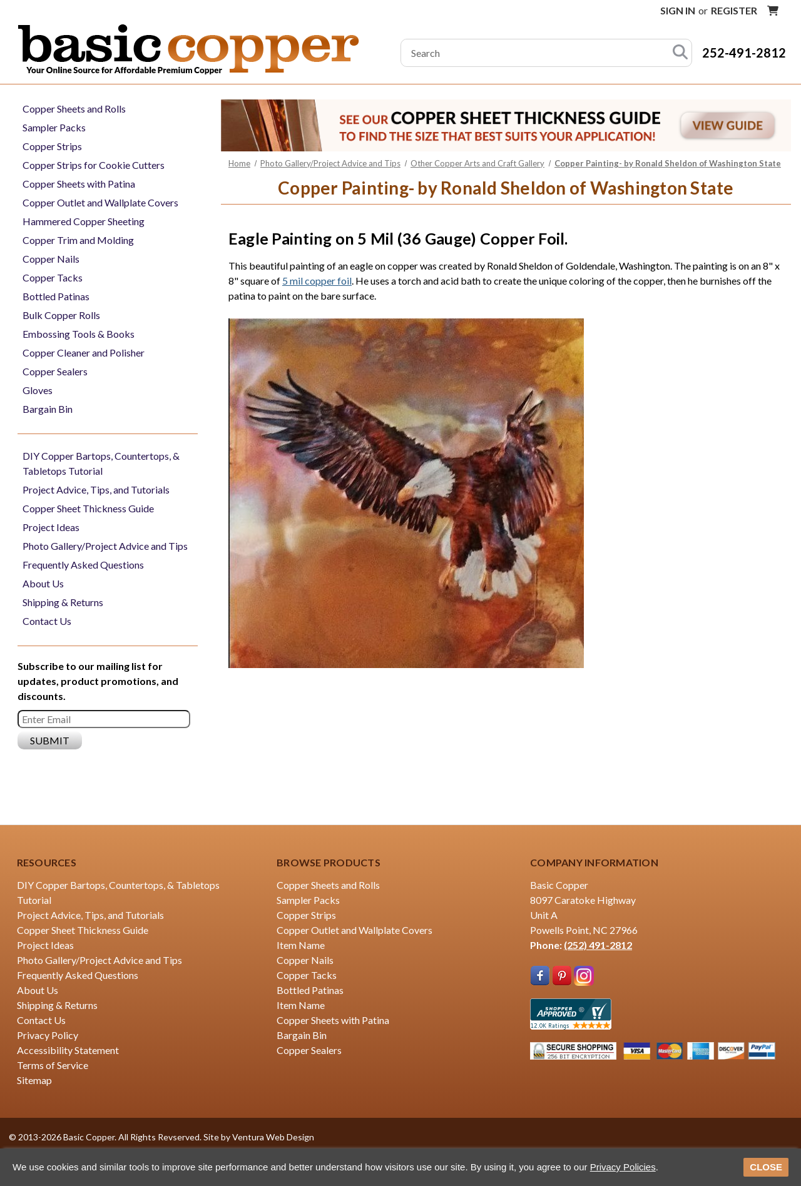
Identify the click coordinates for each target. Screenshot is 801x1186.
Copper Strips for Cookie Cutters (94, 165)
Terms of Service (52, 1065)
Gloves (38, 390)
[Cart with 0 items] (773, 10)
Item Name (301, 945)
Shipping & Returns (63, 602)
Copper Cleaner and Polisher (84, 352)
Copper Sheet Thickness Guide (88, 508)
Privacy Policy (47, 1035)
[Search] (680, 52)
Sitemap (34, 1080)
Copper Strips (52, 146)
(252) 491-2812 (598, 945)
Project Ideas (51, 527)
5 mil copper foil (317, 280)
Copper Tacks (53, 277)
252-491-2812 (744, 52)
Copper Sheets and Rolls (74, 108)
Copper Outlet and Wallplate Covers (100, 202)
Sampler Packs (54, 127)
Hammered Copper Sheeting (84, 221)
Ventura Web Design (273, 1137)
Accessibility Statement (68, 1050)
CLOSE (766, 1167)
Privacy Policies (623, 1167)
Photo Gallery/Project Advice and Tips (105, 546)
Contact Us (47, 621)
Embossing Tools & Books (79, 334)
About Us (43, 583)
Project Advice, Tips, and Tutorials (96, 489)
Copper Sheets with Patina (79, 184)
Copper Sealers (55, 371)
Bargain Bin (48, 409)
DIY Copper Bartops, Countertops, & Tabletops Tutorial (101, 463)
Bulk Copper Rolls (61, 315)
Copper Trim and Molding (78, 240)
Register (734, 10)
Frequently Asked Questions (83, 564)
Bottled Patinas (56, 296)
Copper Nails (51, 259)
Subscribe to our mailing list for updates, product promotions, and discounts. (98, 681)
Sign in (677, 10)
